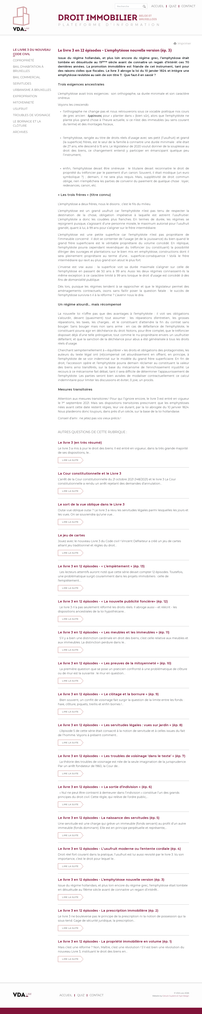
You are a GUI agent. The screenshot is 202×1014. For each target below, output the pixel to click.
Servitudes (22, 83)
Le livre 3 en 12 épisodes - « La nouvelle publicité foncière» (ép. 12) (113, 601)
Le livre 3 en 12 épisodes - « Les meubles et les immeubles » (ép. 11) (113, 632)
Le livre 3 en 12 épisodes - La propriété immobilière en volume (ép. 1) (115, 941)
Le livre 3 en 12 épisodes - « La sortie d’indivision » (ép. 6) (105, 787)
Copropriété (23, 60)
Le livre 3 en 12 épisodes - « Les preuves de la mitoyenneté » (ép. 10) (114, 663)
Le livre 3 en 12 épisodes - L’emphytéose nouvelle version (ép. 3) (111, 880)
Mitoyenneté (23, 102)
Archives (20, 132)
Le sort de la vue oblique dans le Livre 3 (91, 504)
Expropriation (25, 96)
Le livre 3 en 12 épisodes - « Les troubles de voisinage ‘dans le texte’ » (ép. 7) (121, 756)
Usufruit (20, 109)
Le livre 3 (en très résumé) (80, 442)
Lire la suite (70, 460)
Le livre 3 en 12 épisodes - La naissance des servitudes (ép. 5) (108, 818)
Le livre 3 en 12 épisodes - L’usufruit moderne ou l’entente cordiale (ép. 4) (119, 849)
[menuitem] (158, 6)
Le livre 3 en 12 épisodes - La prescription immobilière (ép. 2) (108, 910)
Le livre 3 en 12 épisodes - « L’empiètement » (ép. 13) (101, 566)
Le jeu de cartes (71, 535)
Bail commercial (26, 77)
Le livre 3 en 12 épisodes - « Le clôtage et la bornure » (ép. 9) (108, 694)
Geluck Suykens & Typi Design (176, 996)
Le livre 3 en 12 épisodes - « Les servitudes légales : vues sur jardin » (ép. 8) (120, 725)
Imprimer (184, 43)
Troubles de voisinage (31, 115)
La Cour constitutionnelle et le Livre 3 (89, 473)
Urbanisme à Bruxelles (32, 90)
